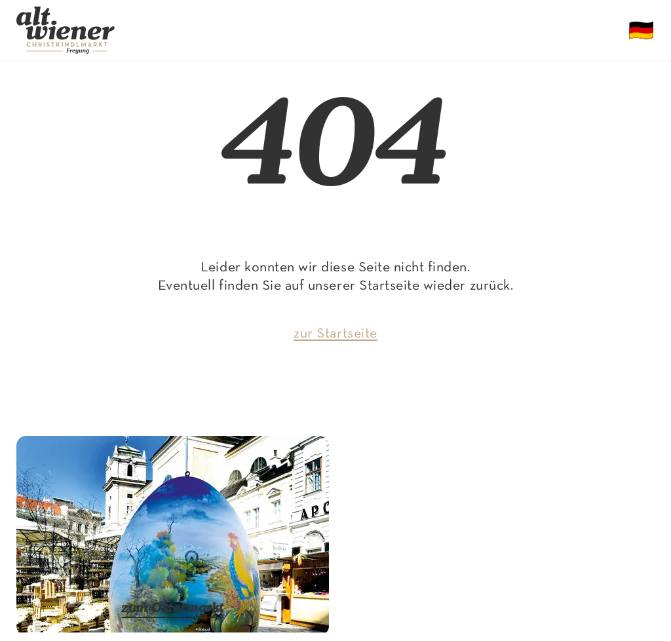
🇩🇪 (641, 33)
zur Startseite (335, 334)
